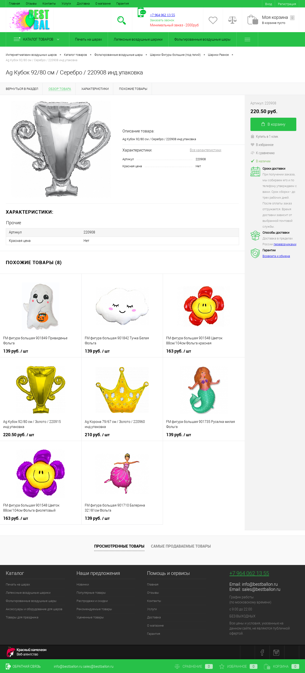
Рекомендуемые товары (94, 609)
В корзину (273, 124)
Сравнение (194, 666)
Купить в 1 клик (264, 136)
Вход (268, 4)
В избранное (262, 144)
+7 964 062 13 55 (249, 573)
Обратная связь (23, 666)
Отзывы (31, 3)
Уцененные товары (90, 617)
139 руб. (15, 351)
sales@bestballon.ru (261, 589)
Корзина (281, 666)
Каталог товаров (37, 39)
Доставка (83, 3)
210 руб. (97, 434)
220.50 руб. (18, 434)
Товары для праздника (22, 617)
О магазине (103, 3)
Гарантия (122, 3)
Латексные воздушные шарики (138, 39)
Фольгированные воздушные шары (202, 39)
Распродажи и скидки (92, 600)
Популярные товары (91, 592)
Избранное (238, 666)
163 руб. (178, 351)
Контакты (49, 3)
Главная (14, 3)
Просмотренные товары (119, 545)
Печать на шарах (88, 39)
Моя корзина (278, 17)
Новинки (83, 584)
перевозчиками (285, 244)
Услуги (66, 3)
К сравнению (262, 152)
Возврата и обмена (276, 256)
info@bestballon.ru (260, 583)
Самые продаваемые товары (181, 545)
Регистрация (287, 4)
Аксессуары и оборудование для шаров (34, 609)
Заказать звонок (162, 20)
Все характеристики (205, 150)
